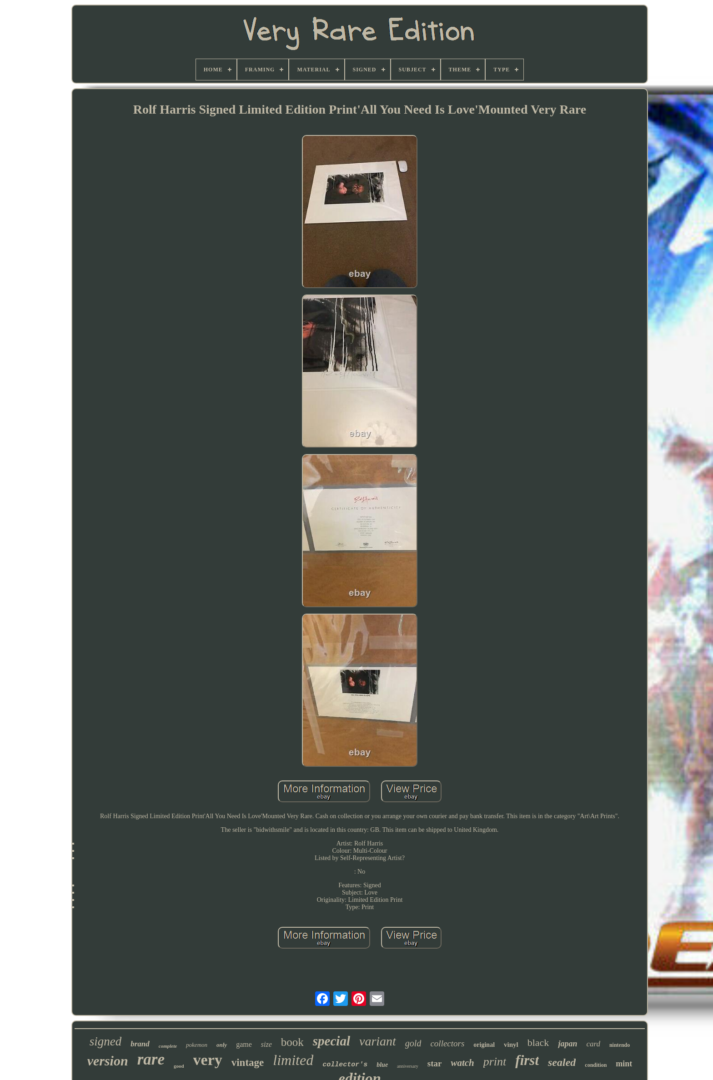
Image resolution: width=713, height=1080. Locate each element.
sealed (562, 1062)
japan (567, 1043)
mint (624, 1063)
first (527, 1060)
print (495, 1061)
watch (462, 1062)
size (266, 1044)
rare (151, 1059)
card (593, 1044)
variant (377, 1041)
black (538, 1042)
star (434, 1063)
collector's (344, 1065)
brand (140, 1044)
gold (413, 1043)
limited (293, 1060)
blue (382, 1064)
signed (106, 1041)
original (484, 1044)
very (207, 1059)
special (331, 1041)
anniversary (407, 1066)
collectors (447, 1043)
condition (596, 1065)
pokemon (196, 1044)
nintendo (619, 1045)
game (244, 1044)
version (107, 1060)
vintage (247, 1062)
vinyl (511, 1044)
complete (168, 1046)
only (221, 1044)
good (179, 1066)
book (292, 1042)
